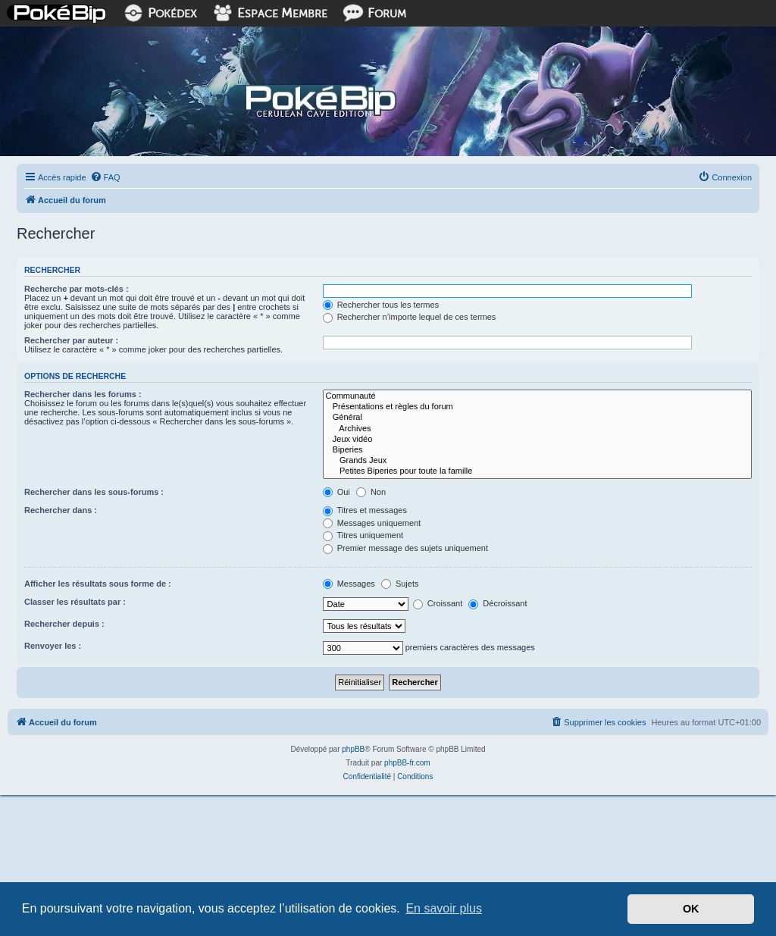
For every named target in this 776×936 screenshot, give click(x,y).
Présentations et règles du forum (537, 407)
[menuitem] (105, 177)
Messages (349, 583)
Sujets (400, 583)
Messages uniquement (372, 522)
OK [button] (691, 909)
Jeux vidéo (537, 439)
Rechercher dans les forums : (83, 394)
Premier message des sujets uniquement (405, 548)
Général (537, 417)
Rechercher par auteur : (71, 340)
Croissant (438, 603)
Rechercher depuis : (64, 623)
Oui (336, 491)
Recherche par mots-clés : (76, 288)
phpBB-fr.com (407, 763)
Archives (537, 429)
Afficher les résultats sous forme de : (97, 583)
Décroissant (497, 603)
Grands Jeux (537, 460)
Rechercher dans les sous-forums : (94, 491)
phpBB (353, 749)
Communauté (537, 396)
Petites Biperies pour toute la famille (537, 471)
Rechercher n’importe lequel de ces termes (409, 316)
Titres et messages (365, 510)
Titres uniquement (363, 535)
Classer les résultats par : (75, 601)
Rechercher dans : (60, 510)
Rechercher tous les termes (381, 304)
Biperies (537, 450)
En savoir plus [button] (443, 908)
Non (371, 491)
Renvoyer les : (52, 645)
